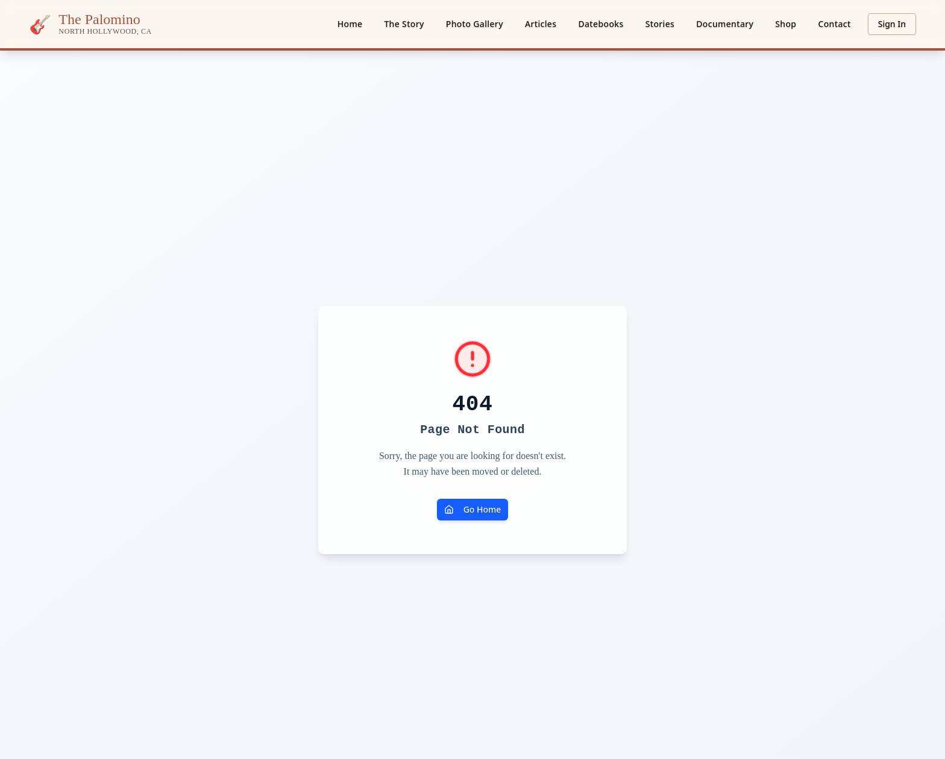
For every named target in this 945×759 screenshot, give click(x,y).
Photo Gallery (474, 24)
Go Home (472, 509)
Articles (541, 24)
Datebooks (600, 24)
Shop (785, 24)
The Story (404, 24)
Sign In (892, 24)
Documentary (724, 24)
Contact (834, 24)
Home (350, 24)
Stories (660, 24)
